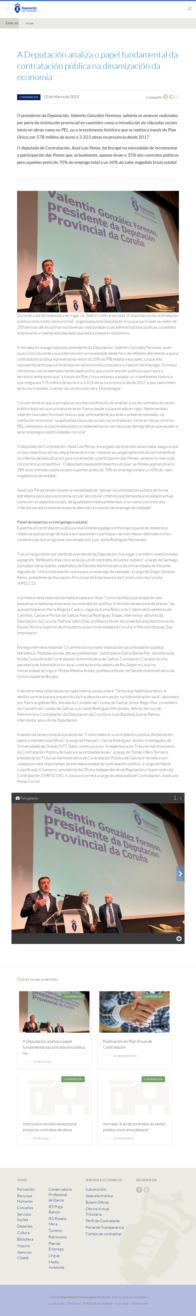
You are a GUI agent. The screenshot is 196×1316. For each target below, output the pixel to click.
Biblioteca (25, 1239)
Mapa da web (139, 1303)
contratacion (28, 97)
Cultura (23, 1232)
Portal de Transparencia (105, 1227)
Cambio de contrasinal (103, 1233)
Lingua (54, 1255)
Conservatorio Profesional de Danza (60, 1194)
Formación (25, 1189)
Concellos (25, 1207)
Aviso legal (121, 1303)
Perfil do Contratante (103, 1220)
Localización (57, 1303)
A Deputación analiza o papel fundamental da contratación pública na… (54, 1047)
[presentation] (180, 873)
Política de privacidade (98, 1303)
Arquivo (23, 1245)
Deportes (25, 1226)
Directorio (74, 1303)
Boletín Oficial (97, 1202)
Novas (29, 23)
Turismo (55, 1230)
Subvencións (96, 1189)
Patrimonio (58, 1237)
